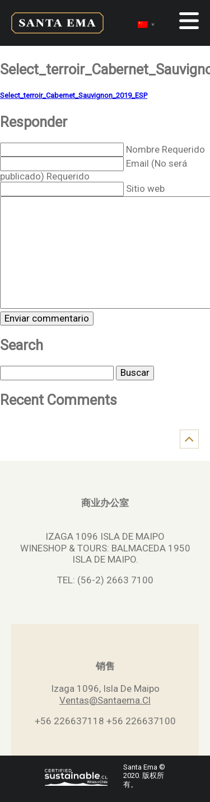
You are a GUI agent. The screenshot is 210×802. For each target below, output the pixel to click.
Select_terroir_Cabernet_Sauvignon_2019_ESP (73, 95)
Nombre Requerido (165, 149)
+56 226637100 (141, 720)
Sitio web (145, 188)
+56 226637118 (69, 720)
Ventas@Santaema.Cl (105, 700)
